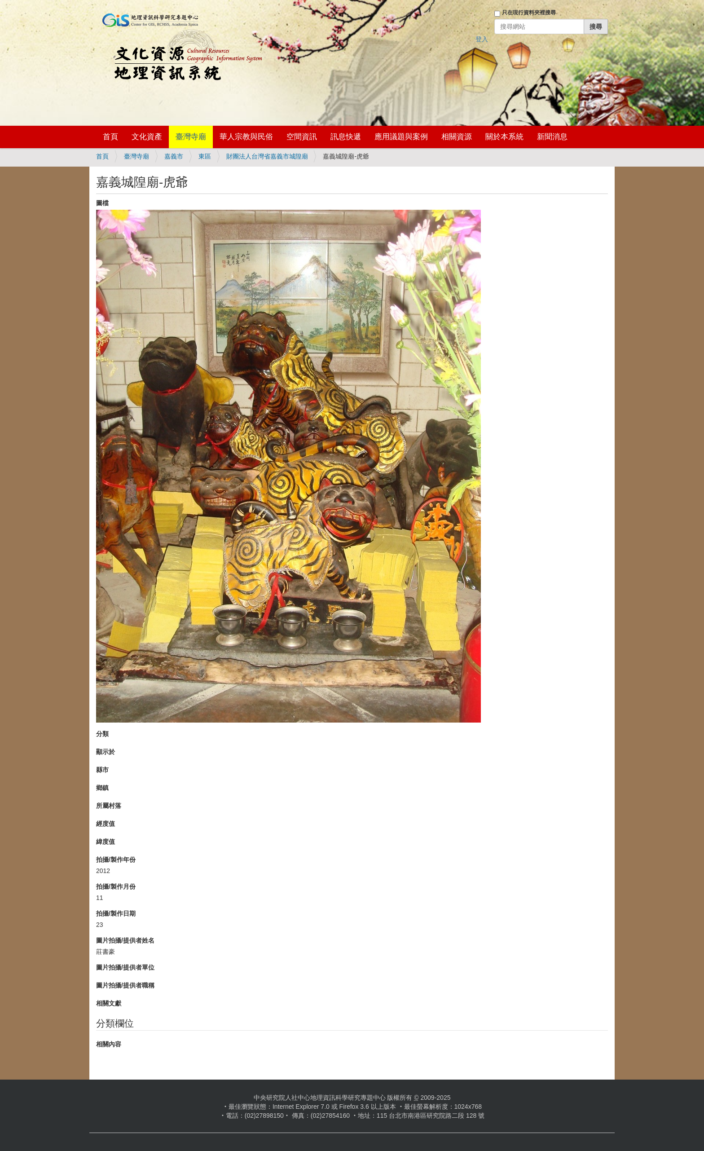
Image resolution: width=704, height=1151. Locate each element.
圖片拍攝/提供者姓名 (125, 940)
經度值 (105, 823)
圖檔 (102, 203)
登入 (481, 39)
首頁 (110, 136)
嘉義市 (173, 156)
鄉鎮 (102, 787)
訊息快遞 (345, 136)
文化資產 (147, 136)
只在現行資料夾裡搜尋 (529, 12)
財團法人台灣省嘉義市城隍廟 (267, 156)
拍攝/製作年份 (116, 859)
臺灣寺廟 (191, 136)
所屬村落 (108, 805)
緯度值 (105, 841)
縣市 (102, 769)
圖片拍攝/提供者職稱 (125, 985)
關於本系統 (504, 136)
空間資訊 (301, 136)
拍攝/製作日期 (116, 913)
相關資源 (456, 136)
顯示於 (105, 751)
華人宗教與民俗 (246, 136)
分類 (102, 733)
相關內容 (108, 1044)
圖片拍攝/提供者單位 (125, 967)
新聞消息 (552, 136)
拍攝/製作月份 (116, 886)
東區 (204, 156)
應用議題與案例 (401, 136)
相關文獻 (108, 1003)
